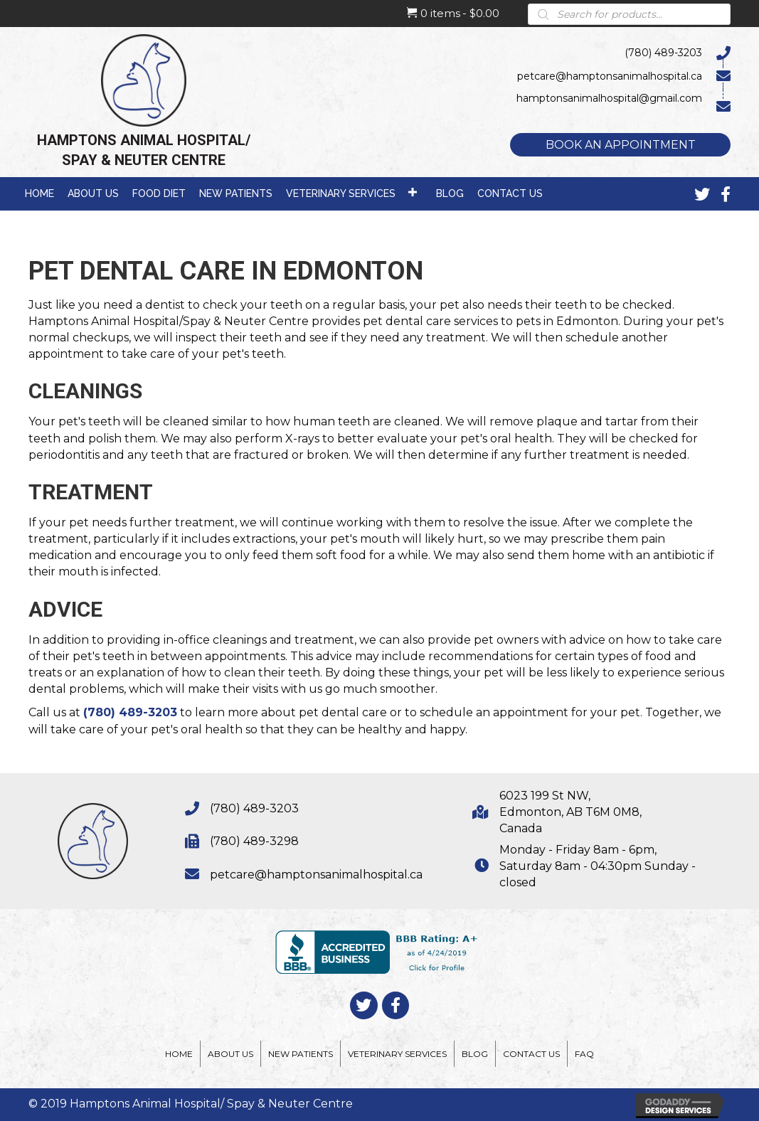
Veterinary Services (397, 1053)
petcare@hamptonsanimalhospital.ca (316, 874)
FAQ (584, 1053)
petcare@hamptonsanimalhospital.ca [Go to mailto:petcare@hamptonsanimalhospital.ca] (609, 76)
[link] (39, 192)
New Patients (300, 1053)
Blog (475, 1053)
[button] (620, 144)
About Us (230, 1053)
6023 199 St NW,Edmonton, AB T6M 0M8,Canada (570, 812)
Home (179, 1053)
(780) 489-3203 (130, 712)
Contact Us (531, 1053)
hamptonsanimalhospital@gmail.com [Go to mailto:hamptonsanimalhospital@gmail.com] (609, 98)
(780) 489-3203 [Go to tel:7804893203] (663, 52)
